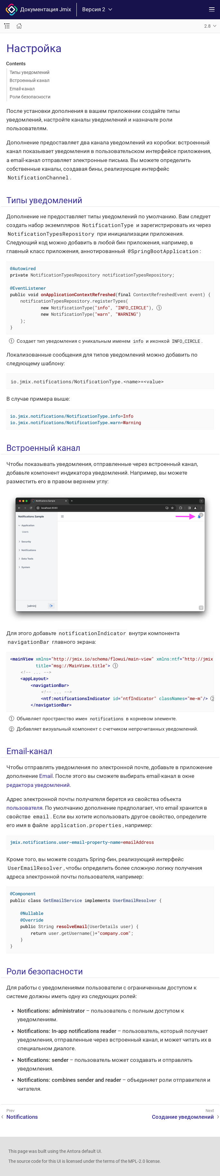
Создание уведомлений (183, 1117)
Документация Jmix (38, 10)
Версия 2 (97, 9)
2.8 (207, 26)
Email (46, 776)
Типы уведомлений (29, 72)
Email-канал (22, 88)
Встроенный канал (29, 80)
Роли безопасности (30, 96)
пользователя (24, 808)
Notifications (22, 1117)
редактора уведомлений (38, 785)
